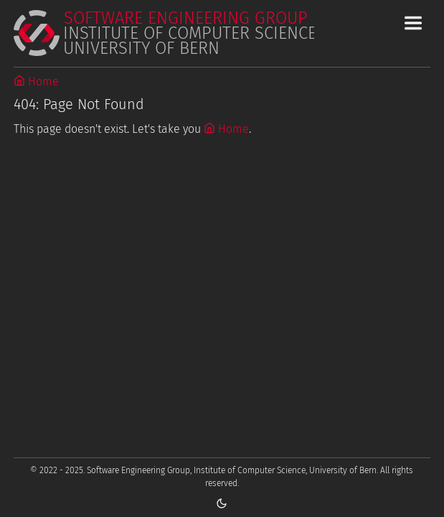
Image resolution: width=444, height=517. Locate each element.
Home (36, 81)
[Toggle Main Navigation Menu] (413, 23)
